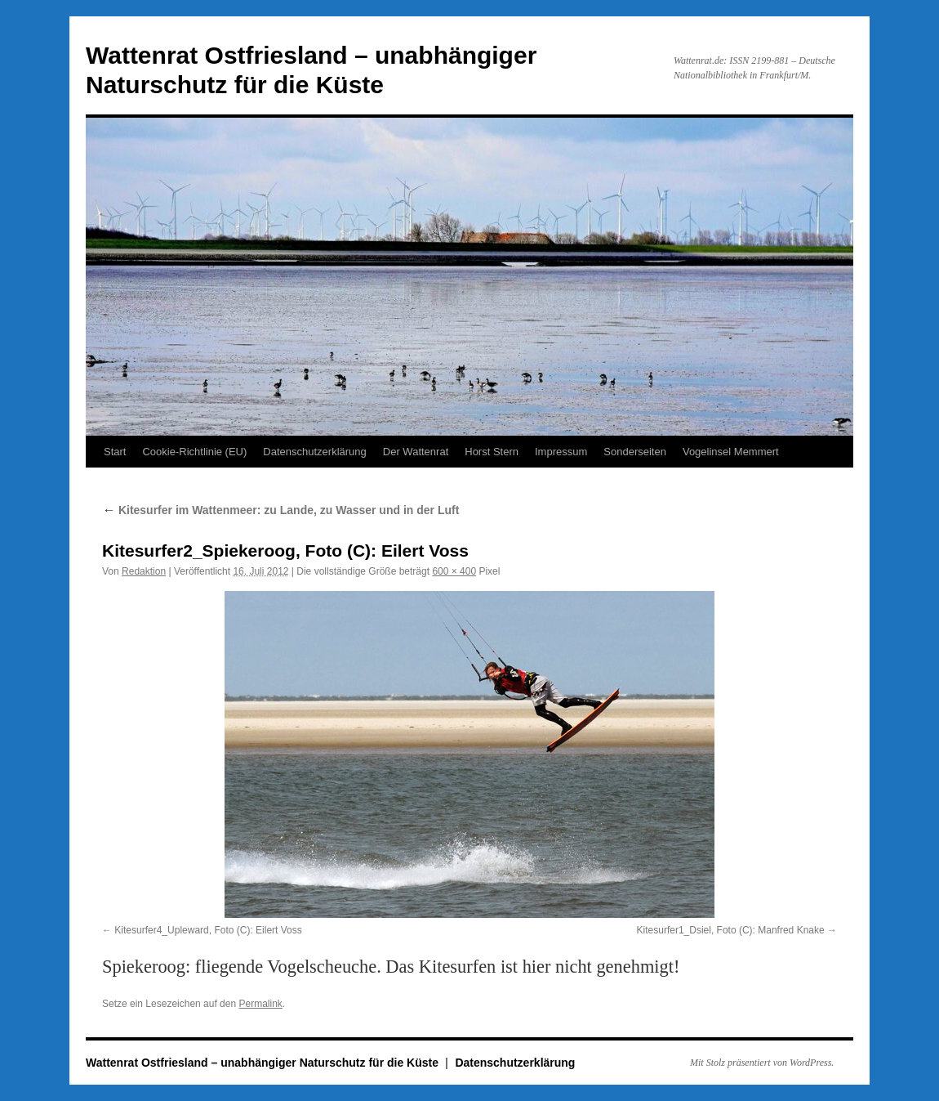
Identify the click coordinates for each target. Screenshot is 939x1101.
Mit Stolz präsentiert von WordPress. (762, 1062)
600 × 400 (454, 571)
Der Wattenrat (415, 451)
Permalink (260, 1003)
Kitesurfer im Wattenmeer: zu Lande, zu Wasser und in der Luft (280, 510)
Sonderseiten (634, 451)
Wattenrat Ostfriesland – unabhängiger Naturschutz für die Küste (264, 1062)
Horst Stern (491, 451)
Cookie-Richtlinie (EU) (194, 451)
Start (115, 451)
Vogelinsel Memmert (731, 451)
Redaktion (144, 571)
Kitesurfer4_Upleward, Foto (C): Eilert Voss (207, 930)
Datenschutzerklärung (314, 451)
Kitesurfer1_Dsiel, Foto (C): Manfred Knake (731, 930)
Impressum (561, 451)
